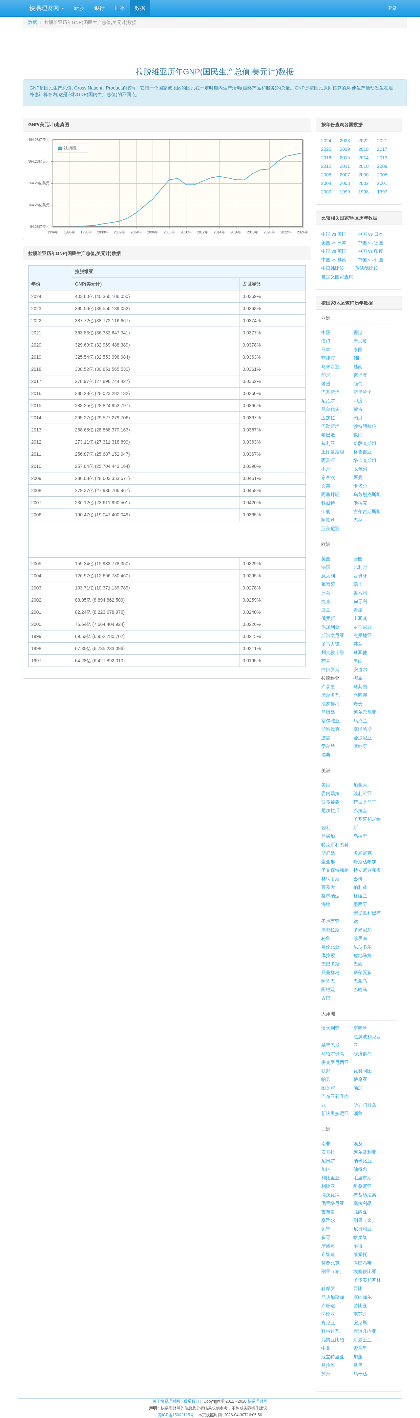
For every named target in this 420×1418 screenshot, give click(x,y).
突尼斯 (360, 1322)
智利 (325, 827)
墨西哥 (360, 904)
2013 (382, 157)
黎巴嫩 (328, 434)
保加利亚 (330, 626)
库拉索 (328, 955)
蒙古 (358, 409)
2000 (326, 191)
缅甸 (358, 383)
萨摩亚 (360, 1079)
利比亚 (328, 1186)
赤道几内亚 (364, 1331)
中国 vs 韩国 (370, 259)
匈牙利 (360, 601)
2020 (326, 149)
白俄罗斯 (330, 669)
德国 (358, 558)
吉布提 (328, 1211)
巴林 (358, 520)
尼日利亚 (362, 1228)
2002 (363, 183)
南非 (325, 1143)
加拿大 (360, 785)
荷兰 (325, 661)
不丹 (325, 468)
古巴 (325, 998)
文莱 (325, 486)
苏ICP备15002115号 (176, 1415)
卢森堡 (328, 686)
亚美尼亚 (330, 528)
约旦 (358, 417)
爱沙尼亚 (362, 737)
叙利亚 (328, 443)
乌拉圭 (360, 836)
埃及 (358, 1143)
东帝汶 (328, 477)
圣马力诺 (330, 644)
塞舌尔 (328, 1220)
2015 (345, 157)
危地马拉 (362, 955)
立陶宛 (360, 695)
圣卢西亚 (330, 921)
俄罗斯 (328, 618)
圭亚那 (328, 861)
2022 (363, 140)
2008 (326, 174)
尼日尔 (328, 1160)
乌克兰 (360, 720)
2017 (382, 149)
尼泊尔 (328, 400)
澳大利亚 (330, 1028)
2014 (363, 157)
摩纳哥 (360, 746)
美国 (325, 785)
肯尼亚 (328, 1322)
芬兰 (358, 644)
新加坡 (360, 341)
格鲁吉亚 (362, 451)
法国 (325, 567)
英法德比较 (366, 268)
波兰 (325, 609)
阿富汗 (328, 460)
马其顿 (360, 686)
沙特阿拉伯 (364, 426)
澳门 (325, 341)
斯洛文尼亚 (332, 635)
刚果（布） (332, 1271)
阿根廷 (328, 989)
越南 (358, 366)
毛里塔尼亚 (332, 1203)
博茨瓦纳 (330, 1194)
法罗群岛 (330, 703)
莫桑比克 (330, 1263)
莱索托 (360, 1254)
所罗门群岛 (364, 1105)
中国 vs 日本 (370, 234)
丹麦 (358, 703)
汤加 (358, 1087)
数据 (140, 8)
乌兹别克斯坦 (367, 494)
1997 (382, 191)
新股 (79, 8)
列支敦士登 (332, 652)
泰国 (358, 349)
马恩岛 (328, 712)
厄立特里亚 (332, 1356)
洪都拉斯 (330, 929)
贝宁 (325, 1228)
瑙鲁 (358, 1113)
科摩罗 (328, 1288)
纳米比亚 (362, 1160)
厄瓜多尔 (362, 946)
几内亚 (360, 1211)
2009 (382, 166)
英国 (325, 558)
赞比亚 (360, 1305)
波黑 (325, 737)
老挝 (325, 383)
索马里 (360, 1348)
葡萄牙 (328, 584)
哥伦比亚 (330, 946)
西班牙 (360, 575)
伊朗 (325, 511)
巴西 (358, 964)
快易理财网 (46, 8)
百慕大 (328, 887)
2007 (345, 174)
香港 (358, 332)
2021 (382, 140)
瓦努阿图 (362, 1070)
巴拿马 (360, 981)
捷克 (325, 601)
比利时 (360, 567)
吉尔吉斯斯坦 (367, 511)
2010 (363, 166)
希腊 (358, 609)
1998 (363, 191)
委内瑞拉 (330, 793)
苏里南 (360, 938)
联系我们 (191, 1401)
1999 (345, 191)
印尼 (325, 375)
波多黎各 (330, 802)
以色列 (360, 468)
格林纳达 (330, 895)
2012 (326, 166)
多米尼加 (362, 929)
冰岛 (325, 592)
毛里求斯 (362, 1177)
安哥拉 (328, 1152)
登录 (392, 8)
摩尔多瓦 (330, 695)
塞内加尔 (362, 1297)
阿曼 (358, 477)
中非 (325, 1348)
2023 (345, 140)
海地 (325, 904)
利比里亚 (330, 1177)
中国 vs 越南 (334, 259)
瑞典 (325, 754)
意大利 (328, 575)
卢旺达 (328, 1305)
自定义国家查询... (339, 276)
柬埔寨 (360, 375)
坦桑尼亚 (362, 1186)
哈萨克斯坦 (364, 443)
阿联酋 (328, 520)
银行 (99, 8)
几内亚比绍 (332, 1339)
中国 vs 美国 (334, 234)
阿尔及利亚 (364, 1152)
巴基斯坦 (330, 392)
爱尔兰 (328, 746)
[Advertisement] (214, 44)
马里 (358, 1365)
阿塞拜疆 (330, 494)
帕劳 (325, 1079)
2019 (345, 149)
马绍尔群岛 (332, 1053)
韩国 (358, 358)
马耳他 (360, 652)
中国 (325, 332)
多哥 (325, 1237)
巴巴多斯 (330, 964)
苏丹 (325, 1373)
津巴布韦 (362, 1263)
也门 (358, 434)
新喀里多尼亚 (335, 1113)
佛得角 (360, 1169)
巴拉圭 (360, 810)
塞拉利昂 (362, 1203)
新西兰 (360, 1028)
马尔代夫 (330, 409)
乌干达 (360, 1373)
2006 (363, 174)
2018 (363, 149)
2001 (382, 183)
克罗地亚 (362, 635)
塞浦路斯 (362, 729)
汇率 (120, 8)
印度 (358, 400)
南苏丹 (360, 1314)
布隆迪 (328, 1254)
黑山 (358, 661)
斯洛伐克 (330, 729)
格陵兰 (360, 895)
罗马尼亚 (362, 626)
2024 (326, 140)
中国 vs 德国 (370, 242)
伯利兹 (360, 887)
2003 (345, 183)
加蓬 (358, 1356)
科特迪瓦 (330, 1331)
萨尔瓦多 (362, 972)
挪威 (358, 678)
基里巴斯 (330, 1045)
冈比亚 (328, 1314)
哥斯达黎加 (364, 861)
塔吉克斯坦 (364, 460)
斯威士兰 (362, 1339)
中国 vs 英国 (334, 251)
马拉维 (328, 1365)
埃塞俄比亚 (364, 1271)
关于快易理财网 (166, 1401)
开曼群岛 (330, 972)
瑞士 (358, 584)
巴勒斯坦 (330, 426)
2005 (382, 174)
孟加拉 (328, 417)
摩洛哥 (328, 1245)
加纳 (325, 1169)
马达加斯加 (332, 1297)
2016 (326, 157)
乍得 (358, 1245)
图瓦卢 (328, 1087)
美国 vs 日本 (334, 242)
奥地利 (360, 592)
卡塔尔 (360, 486)
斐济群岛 (362, 1053)
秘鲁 (325, 938)
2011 (345, 166)
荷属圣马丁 (364, 802)
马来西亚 (330, 366)
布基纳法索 (364, 1194)
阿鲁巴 (328, 981)
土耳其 (360, 618)
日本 (325, 349)
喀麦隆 (360, 1237)
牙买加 (328, 836)
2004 (326, 183)
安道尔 (360, 669)
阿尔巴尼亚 (364, 712)
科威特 (328, 503)
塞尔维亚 (330, 720)
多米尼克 (362, 853)
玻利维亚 (362, 793)
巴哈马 (360, 989)
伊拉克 (360, 503)
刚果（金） (364, 1220)
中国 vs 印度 (370, 251)
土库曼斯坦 (332, 451)
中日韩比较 (332, 268)
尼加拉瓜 (330, 810)
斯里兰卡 (362, 392)
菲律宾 (328, 358)
